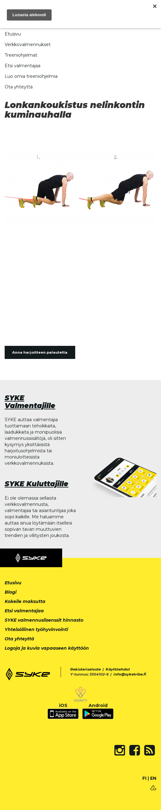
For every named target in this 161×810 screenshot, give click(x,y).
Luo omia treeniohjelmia (31, 76)
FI (144, 778)
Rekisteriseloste (85, 669)
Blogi (10, 592)
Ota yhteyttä (19, 87)
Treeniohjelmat (21, 55)
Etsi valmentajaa (22, 65)
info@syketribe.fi (129, 674)
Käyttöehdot (118, 669)
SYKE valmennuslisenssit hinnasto (44, 620)
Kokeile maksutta (25, 601)
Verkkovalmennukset (28, 44)
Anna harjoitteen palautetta (39, 352)
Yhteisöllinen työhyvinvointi (36, 629)
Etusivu (13, 34)
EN (153, 778)
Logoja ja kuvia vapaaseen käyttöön (47, 648)
